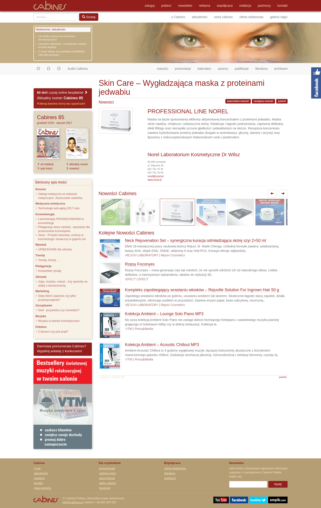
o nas (37, 468)
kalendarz (204, 68)
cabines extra (107, 473)
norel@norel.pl (156, 176)
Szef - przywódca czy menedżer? (58, 310)
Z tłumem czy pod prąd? (53, 331)
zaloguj (149, 5)
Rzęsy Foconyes (140, 264)
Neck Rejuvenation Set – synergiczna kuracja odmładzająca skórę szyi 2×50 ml (195, 240)
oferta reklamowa (251, 17)
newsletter (185, 5)
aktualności (200, 17)
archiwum (281, 68)
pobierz (166, 5)
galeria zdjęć (279, 17)
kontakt (283, 5)
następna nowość (263, 101)
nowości (164, 68)
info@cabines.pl (73, 502)
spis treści (44, 168)
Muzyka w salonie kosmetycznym (59, 321)
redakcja (245, 5)
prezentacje (183, 68)
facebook (105, 488)
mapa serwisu (42, 488)
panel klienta (107, 478)
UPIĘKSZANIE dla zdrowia (55, 249)
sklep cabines (107, 483)
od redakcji (45, 164)
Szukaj (88, 17)
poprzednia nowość (238, 101)
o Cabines (178, 17)
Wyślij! (278, 484)
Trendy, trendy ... (48, 260)
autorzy (223, 68)
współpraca (225, 5)
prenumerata (107, 468)
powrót (282, 101)
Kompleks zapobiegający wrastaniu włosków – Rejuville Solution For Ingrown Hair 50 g (202, 290)
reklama (204, 5)
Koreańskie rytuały (49, 270)
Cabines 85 (50, 117)
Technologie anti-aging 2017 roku (59, 208)
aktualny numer (77, 164)
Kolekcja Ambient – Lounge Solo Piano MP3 (164, 314)
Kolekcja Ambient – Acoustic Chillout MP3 (162, 344)
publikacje (242, 68)
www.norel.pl (154, 179)
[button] (38, 68)
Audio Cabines (78, 68)
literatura (261, 68)
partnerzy (264, 5)
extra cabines (223, 17)
